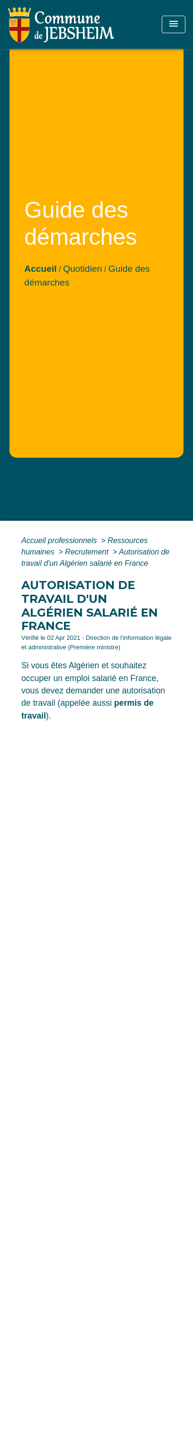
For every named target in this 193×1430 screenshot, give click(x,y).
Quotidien (82, 269)
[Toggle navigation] (173, 24)
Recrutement (87, 552)
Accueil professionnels (60, 540)
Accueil (40, 269)
